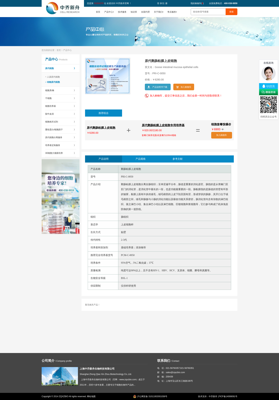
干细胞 (60, 98)
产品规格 (141, 159)
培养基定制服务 (60, 145)
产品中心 (108, 12)
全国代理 (145, 12)
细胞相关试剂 (60, 122)
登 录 (159, 3)
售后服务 (171, 12)
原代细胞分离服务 (60, 137)
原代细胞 (60, 68)
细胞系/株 (60, 90)
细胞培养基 (60, 106)
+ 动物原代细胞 (52, 82)
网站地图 (91, 396)
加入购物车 (221, 135)
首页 (98, 12)
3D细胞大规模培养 (60, 153)
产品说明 (104, 159)
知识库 (134, 12)
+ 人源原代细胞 (52, 77)
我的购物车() (197, 3)
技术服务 (122, 12)
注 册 (164, 3)
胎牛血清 (60, 114)
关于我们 (158, 12)
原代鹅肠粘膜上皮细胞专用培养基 (163, 125)
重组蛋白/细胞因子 (60, 130)
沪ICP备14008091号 (227, 396)
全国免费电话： (223, 3)
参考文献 (178, 159)
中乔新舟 (213, 396)
